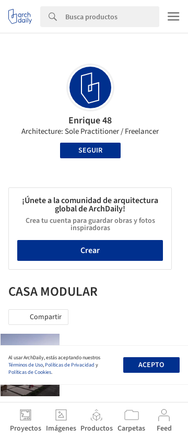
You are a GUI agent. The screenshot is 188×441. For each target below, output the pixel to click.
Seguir (90, 150)
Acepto (151, 365)
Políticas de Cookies (29, 372)
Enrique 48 (90, 120)
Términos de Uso (25, 365)
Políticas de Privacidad (70, 365)
